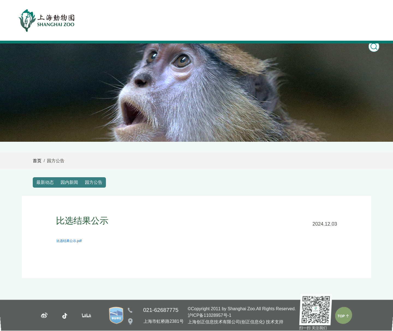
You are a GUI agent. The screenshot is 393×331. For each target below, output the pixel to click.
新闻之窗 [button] (130, 13)
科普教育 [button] (199, 13)
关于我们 (371, 13)
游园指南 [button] (268, 13)
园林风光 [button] (234, 13)
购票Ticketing (302, 17)
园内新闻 (69, 182)
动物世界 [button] (165, 13)
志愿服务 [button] (337, 13)
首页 (100, 13)
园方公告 (93, 182)
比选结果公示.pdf (69, 241)
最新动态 (45, 182)
